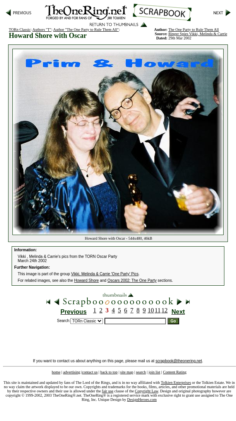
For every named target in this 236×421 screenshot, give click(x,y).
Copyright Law (146, 391)
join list (154, 372)
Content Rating (174, 372)
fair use (107, 391)
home (56, 372)
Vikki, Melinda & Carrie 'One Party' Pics (105, 274)
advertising (71, 372)
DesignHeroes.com (142, 399)
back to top (108, 372)
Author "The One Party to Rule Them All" (86, 29)
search (141, 372)
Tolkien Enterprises (176, 382)
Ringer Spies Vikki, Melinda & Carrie (197, 34)
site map (126, 372)
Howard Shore (86, 280)
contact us (89, 372)
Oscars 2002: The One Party (132, 280)
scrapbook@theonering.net (179, 361)
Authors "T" (41, 29)
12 (164, 310)
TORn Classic (20, 29)
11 (158, 310)
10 (151, 310)
